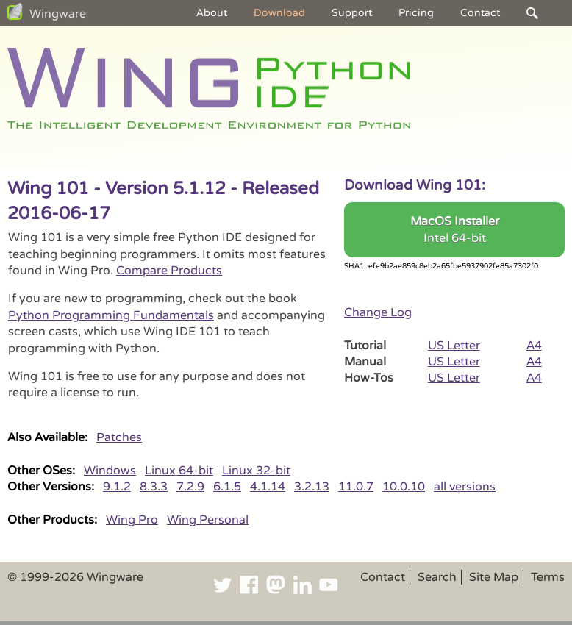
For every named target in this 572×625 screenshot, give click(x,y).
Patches (119, 437)
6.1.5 (227, 486)
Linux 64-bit (179, 470)
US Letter (454, 345)
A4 (534, 345)
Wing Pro (132, 519)
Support (352, 13)
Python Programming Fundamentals (111, 315)
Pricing (416, 13)
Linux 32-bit (256, 470)
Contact (480, 13)
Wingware (57, 14)
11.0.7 (355, 486)
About (211, 13)
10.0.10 (403, 486)
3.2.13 (311, 486)
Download (279, 13)
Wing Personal (208, 519)
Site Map (493, 577)
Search (437, 577)
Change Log (378, 312)
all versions (465, 486)
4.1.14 (267, 486)
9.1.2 (117, 486)
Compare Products (169, 270)
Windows (110, 470)
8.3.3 (154, 486)
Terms (548, 577)
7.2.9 (190, 486)
